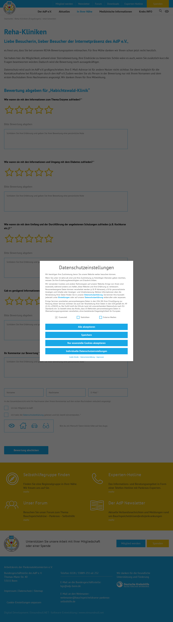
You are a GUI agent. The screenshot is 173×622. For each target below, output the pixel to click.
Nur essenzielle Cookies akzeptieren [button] (86, 339)
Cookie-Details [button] (74, 354)
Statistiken (83, 314)
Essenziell (61, 314)
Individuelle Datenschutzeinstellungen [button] (86, 347)
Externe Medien (107, 314)
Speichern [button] (86, 331)
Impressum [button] (100, 354)
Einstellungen (64, 294)
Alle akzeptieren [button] (86, 323)
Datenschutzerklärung (93, 291)
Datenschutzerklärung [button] (87, 354)
